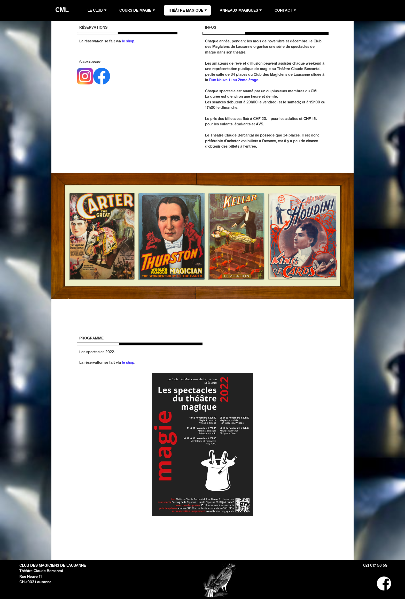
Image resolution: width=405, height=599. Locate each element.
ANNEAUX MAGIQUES (239, 10)
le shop (128, 41)
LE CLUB (95, 10)
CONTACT (283, 10)
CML (60, 9)
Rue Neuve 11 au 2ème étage (233, 80)
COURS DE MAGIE (135, 10)
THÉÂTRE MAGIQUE (185, 10)
